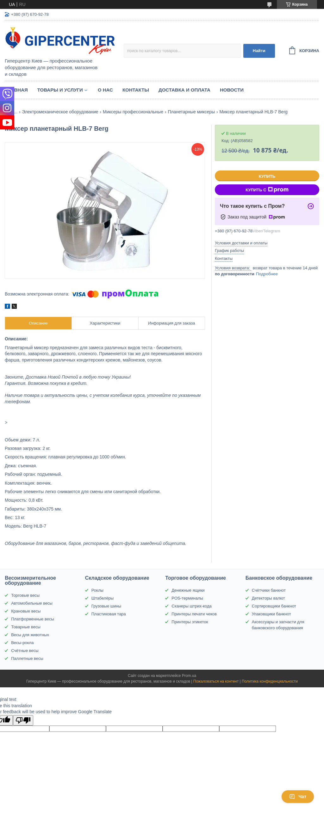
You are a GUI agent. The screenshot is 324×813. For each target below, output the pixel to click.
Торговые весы (25, 595)
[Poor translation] (23, 720)
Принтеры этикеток (189, 621)
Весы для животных (30, 634)
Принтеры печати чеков (194, 614)
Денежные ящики (187, 590)
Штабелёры (102, 598)
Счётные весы (24, 650)
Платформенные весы (32, 619)
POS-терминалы (187, 598)
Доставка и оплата (184, 89)
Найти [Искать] (259, 50)
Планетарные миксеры (191, 111)
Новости (232, 89)
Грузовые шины (106, 606)
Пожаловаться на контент (216, 681)
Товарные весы (25, 627)
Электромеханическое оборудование (60, 111)
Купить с (267, 190)
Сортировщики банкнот (274, 606)
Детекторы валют (268, 598)
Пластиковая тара (108, 614)
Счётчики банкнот (269, 590)
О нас (105, 89)
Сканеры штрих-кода (191, 606)
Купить (267, 176)
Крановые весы (25, 611)
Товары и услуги (60, 89)
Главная (16, 89)
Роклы (97, 590)
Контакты (135, 89)
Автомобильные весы (32, 603)
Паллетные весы (27, 658)
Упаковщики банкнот (271, 614)
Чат (297, 796)
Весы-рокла (22, 642)
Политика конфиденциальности (270, 681)
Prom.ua (189, 675)
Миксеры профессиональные (133, 111)
